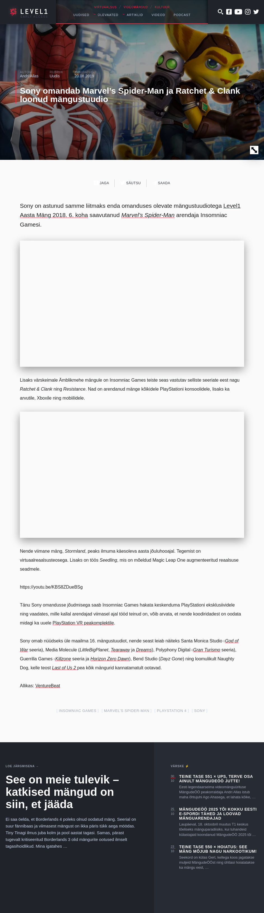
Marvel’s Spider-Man (126, 711)
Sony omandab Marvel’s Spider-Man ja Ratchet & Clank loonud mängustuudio (130, 95)
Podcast (182, 15)
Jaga (101, 183)
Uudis (55, 76)
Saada (161, 183)
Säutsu (130, 183)
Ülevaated (108, 15)
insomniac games (77, 711)
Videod (158, 15)
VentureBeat (47, 685)
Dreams (144, 649)
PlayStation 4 (172, 711)
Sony (199, 711)
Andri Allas (29, 76)
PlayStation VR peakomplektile (83, 623)
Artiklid (135, 15)
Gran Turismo (206, 649)
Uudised (81, 15)
